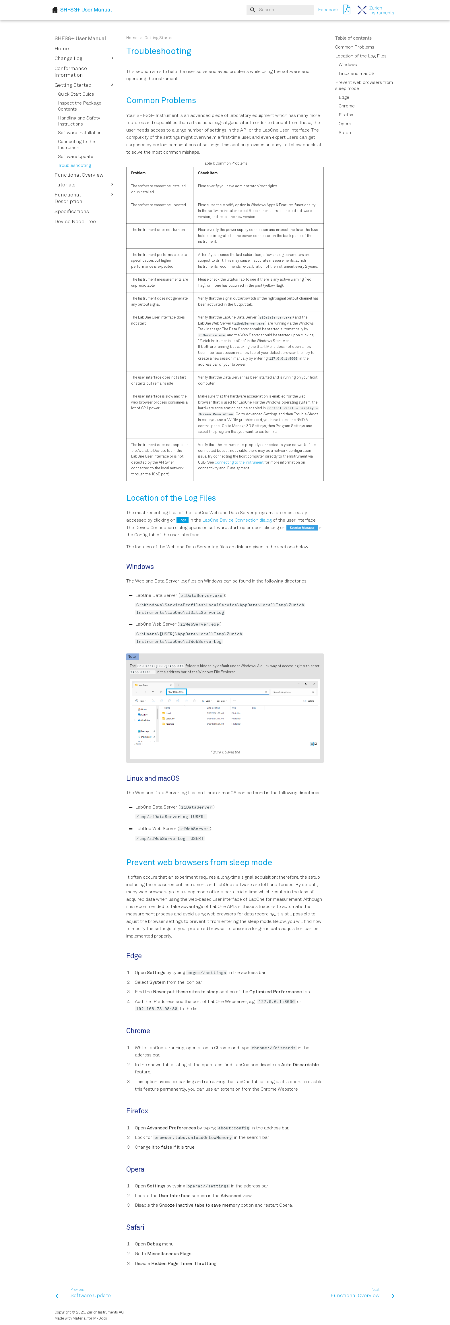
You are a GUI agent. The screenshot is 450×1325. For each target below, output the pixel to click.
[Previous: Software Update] (85, 1293)
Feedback (328, 10)
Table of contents (353, 38)
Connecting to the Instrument (239, 462)
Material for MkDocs (90, 1318)
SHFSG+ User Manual (80, 38)
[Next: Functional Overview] (361, 1293)
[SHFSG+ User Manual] (376, 10)
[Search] (280, 10)
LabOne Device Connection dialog (237, 520)
